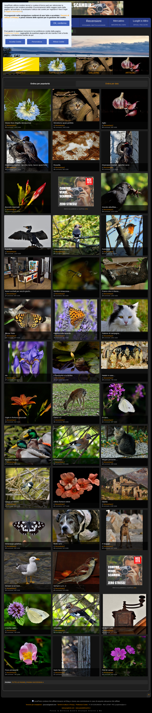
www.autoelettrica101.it (83, 708)
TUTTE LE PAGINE (18, 682)
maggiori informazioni (13, 11)
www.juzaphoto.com (68, 708)
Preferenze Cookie (11, 33)
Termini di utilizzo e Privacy (66, 705)
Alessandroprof (11, 125)
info (86, 209)
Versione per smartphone (34, 705)
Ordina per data (112, 84)
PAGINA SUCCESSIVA (35, 682)
